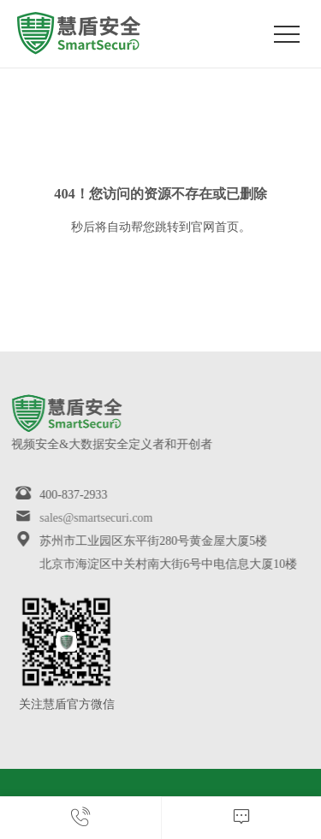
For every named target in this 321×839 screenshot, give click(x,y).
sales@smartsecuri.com (89, 517)
